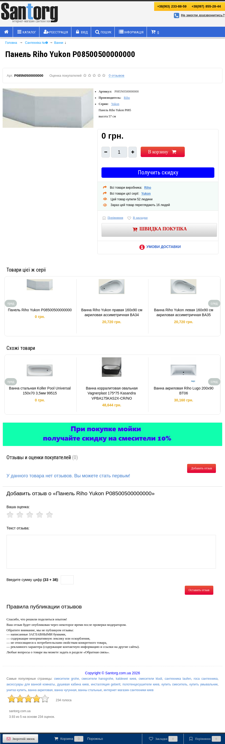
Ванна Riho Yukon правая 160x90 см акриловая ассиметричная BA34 (111, 312)
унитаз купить (16, 690)
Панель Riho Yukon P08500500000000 (40, 310)
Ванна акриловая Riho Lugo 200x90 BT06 (183, 390)
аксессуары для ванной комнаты (30, 684)
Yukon (115, 104)
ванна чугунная (65, 690)
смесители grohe (66, 679)
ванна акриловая (40, 690)
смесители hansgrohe (97, 679)
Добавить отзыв (201, 468)
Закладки (163, 739)
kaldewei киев (126, 679)
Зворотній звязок (20, 739)
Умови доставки (159, 247)
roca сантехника (205, 679)
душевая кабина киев (73, 684)
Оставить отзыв (199, 590)
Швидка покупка (159, 229)
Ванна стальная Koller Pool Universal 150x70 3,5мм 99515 (40, 390)
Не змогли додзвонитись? (198, 15)
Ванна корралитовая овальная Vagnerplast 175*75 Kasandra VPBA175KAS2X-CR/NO (112, 393)
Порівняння (112, 218)
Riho (127, 98)
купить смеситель (174, 684)
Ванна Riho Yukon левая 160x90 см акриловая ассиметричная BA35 (183, 312)
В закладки (137, 218)
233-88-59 (172, 6)
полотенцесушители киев (140, 684)
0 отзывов (116, 75)
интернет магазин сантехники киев (128, 690)
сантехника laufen (178, 679)
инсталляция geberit (105, 684)
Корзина (78, 739)
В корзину (162, 151)
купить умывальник (203, 684)
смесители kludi (150, 679)
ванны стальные (90, 690)
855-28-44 (206, 6)
